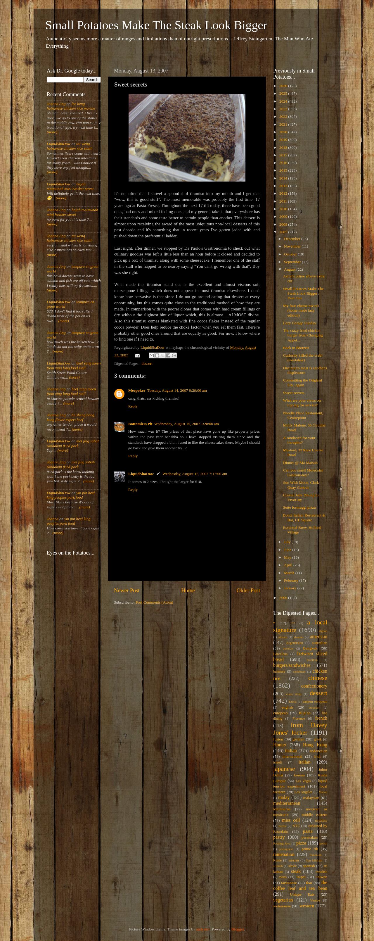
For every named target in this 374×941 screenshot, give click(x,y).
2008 (283, 224)
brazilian (312, 660)
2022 (283, 116)
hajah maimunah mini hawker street (70, 186)
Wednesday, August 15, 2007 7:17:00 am (194, 474)
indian (291, 750)
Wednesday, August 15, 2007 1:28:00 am (186, 424)
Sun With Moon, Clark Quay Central (301, 484)
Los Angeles (303, 792)
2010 (283, 209)
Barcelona (280, 654)
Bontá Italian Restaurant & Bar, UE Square (304, 517)
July (288, 542)
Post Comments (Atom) (154, 602)
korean (299, 775)
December (292, 238)
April (288, 565)
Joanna (52, 519)
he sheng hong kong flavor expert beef (70, 417)
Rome (277, 860)
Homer (279, 744)
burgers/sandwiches (291, 665)
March (289, 573)
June (288, 550)
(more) (52, 132)
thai (309, 882)
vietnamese (282, 906)
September (293, 262)
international (292, 756)
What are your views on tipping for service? (302, 402)
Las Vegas (303, 781)
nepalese (321, 821)
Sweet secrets (293, 393)
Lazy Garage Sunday (299, 323)
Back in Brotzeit (296, 348)
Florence (298, 718)
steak (296, 871)
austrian (288, 648)
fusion (278, 739)
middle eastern (314, 814)
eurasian (314, 707)
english (287, 707)
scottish (278, 866)
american (318, 636)
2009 (283, 216)
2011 (283, 201)
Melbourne (281, 809)
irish (317, 756)
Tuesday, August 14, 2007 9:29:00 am (177, 390)
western (306, 906)
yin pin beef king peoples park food (71, 495)
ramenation (284, 854)
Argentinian (294, 643)
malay (284, 797)
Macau (323, 792)
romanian (316, 855)
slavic (292, 866)
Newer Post (127, 590)
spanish (309, 866)
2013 (283, 186)
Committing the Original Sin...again (302, 382)
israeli (277, 762)
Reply (133, 406)
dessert (147, 363)
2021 (283, 124)
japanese (284, 768)
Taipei (301, 877)
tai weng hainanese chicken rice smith (69, 146)
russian (294, 860)
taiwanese (289, 882)
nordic (282, 826)
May (288, 557)
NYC (296, 826)
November (293, 246)
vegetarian (283, 900)
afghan (323, 631)
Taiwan (321, 877)
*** (292, 623)
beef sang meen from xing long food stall (74, 365)
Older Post (248, 590)
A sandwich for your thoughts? (299, 440)
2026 (283, 86)
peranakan (310, 837)
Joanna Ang (56, 103)
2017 (283, 155)
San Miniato (314, 860)
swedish (321, 872)
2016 (283, 162)
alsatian (298, 637)
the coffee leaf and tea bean (300, 885)
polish (323, 843)
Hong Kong (315, 744)
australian (319, 642)
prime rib (310, 849)
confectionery (314, 686)
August (290, 269)
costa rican (293, 694)
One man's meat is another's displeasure (305, 370)
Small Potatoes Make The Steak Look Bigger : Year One (303, 293)
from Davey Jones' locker (300, 728)
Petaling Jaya (281, 843)
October (291, 254)
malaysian (311, 797)
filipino (305, 713)
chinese (317, 677)
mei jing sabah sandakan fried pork (73, 443)
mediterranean (286, 803)
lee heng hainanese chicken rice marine (71, 105)
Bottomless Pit (140, 424)
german (298, 739)
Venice (315, 900)
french (321, 718)
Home (188, 590)
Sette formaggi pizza (299, 507)
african (282, 637)
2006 (283, 597)
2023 (283, 109)
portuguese (286, 849)
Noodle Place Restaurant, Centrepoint (303, 415)
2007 (283, 232)
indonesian (319, 751)
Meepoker (136, 390)
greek (318, 739)
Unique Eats (302, 894)
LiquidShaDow (141, 474)
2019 (283, 139)
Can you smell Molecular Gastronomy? (303, 472)
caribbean (299, 671)
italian (304, 762)
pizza (301, 843)
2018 (283, 147)
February (291, 580)
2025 (283, 93)
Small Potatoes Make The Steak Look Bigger (156, 25)
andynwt (203, 929)
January (290, 588)
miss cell (291, 820)
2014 (283, 178)
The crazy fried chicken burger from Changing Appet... (303, 335)
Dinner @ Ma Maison (300, 462)
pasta (308, 831)
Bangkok (310, 648)
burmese (279, 671)
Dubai (293, 701)
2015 (283, 170)
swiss (283, 877)
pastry (279, 837)
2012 (283, 193)
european (280, 713)
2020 (283, 132)
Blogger (237, 929)
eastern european (315, 702)
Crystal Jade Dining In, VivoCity (301, 497)
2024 (283, 101)
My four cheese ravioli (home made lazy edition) (301, 310)
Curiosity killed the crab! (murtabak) (303, 357)
